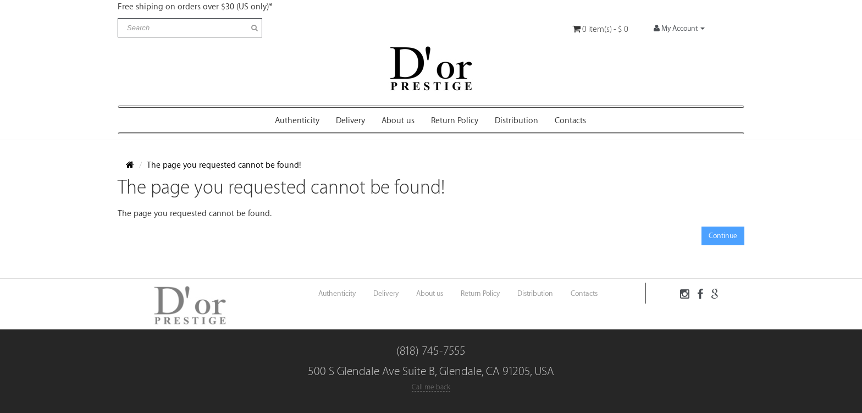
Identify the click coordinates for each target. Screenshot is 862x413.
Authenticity (297, 120)
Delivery (350, 120)
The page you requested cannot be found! (224, 165)
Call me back (431, 387)
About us (398, 120)
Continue (723, 236)
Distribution (516, 120)
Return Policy (454, 120)
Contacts (570, 120)
